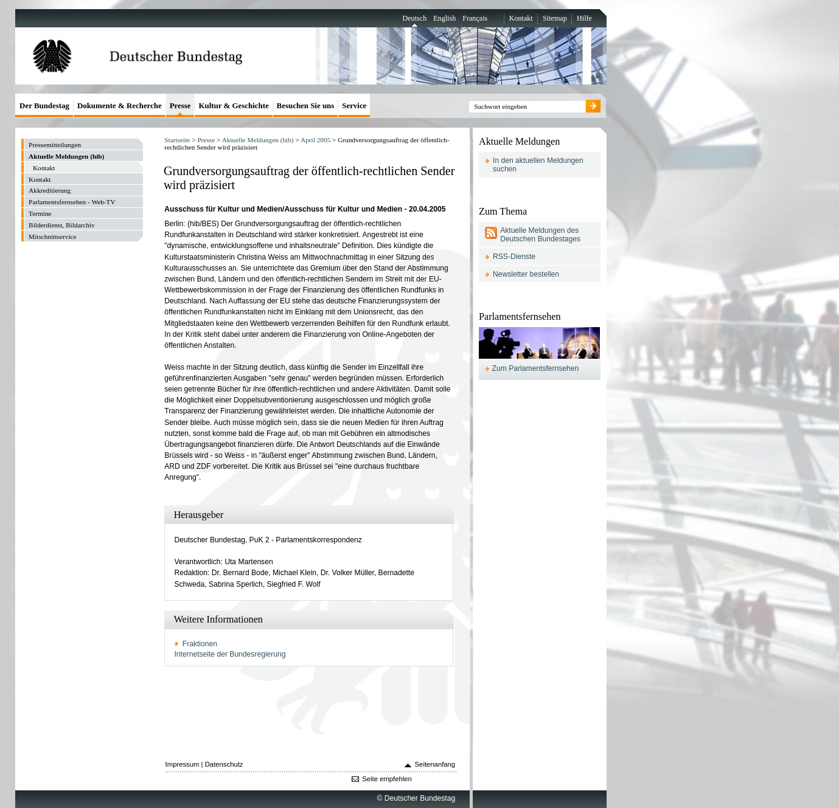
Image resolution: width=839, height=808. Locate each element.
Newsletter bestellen (526, 274)
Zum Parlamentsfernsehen (535, 368)
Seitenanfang (435, 764)
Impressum (182, 764)
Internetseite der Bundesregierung (229, 654)
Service (354, 105)
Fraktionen (200, 644)
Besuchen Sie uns (306, 105)
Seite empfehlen (387, 778)
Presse (206, 139)
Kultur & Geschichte (233, 105)
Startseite (177, 139)
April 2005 (315, 139)
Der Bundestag (44, 105)
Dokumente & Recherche (119, 105)
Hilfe (584, 18)
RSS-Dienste (514, 256)
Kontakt (521, 18)
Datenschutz (224, 764)
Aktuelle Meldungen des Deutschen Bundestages (540, 234)
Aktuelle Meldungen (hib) (258, 139)
